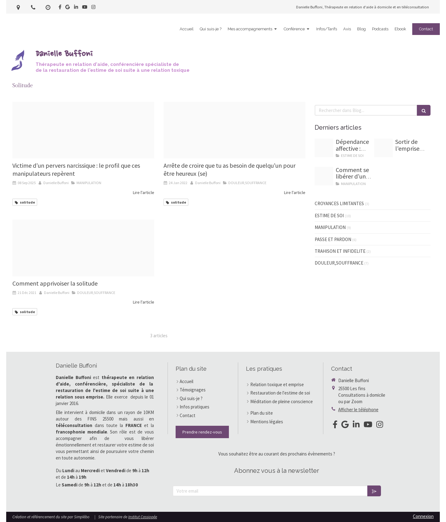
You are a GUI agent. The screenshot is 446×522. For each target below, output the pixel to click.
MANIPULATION (330, 227)
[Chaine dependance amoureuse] (324, 148)
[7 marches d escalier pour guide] (383, 148)
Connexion (423, 516)
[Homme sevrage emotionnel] (324, 176)
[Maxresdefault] (234, 130)
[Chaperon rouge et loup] (83, 130)
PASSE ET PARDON (333, 239)
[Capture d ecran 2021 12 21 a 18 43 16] (83, 248)
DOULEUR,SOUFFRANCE (339, 263)
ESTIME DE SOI (329, 215)
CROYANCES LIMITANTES (339, 203)
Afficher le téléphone (358, 409)
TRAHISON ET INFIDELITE (340, 251)
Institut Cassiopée (142, 517)
